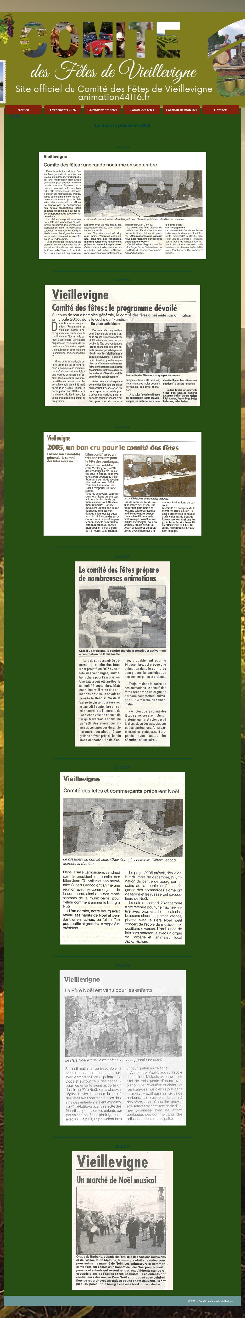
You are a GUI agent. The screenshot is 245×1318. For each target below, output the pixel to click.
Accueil (23, 110)
